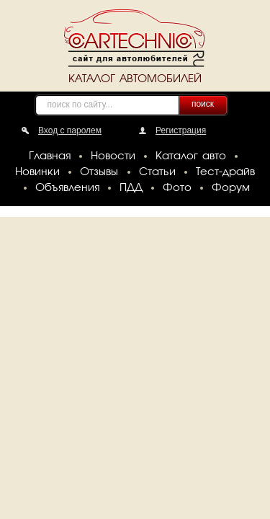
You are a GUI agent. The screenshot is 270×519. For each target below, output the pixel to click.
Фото (177, 188)
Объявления (67, 188)
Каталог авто (191, 156)
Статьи (157, 172)
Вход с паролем (70, 130)
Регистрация (181, 130)
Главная (50, 156)
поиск (203, 104)
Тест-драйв (225, 172)
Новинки (37, 172)
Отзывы (99, 172)
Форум (231, 188)
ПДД (131, 188)
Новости (113, 156)
